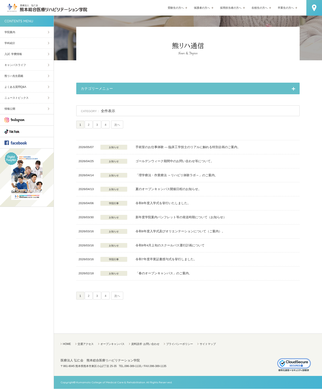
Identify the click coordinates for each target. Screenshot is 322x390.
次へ (121, 125)
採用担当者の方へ (231, 7)
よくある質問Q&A (15, 86)
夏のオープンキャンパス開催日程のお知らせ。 (168, 189)
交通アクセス (86, 345)
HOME (67, 345)
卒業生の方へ (286, 7)
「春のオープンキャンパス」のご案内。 (164, 274)
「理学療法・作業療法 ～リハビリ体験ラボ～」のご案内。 (177, 175)
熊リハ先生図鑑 (13, 76)
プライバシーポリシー (179, 345)
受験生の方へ (176, 7)
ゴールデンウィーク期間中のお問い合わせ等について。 (175, 161)
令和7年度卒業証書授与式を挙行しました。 (166, 260)
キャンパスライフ (15, 65)
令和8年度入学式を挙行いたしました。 (163, 203)
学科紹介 (9, 43)
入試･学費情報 (13, 54)
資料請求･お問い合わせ (145, 345)
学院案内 (9, 32)
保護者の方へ (202, 7)
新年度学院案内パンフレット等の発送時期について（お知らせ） (181, 218)
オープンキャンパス (112, 345)
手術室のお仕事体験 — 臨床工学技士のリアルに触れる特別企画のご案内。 (188, 147)
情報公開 (9, 108)
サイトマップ (208, 345)
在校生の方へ (260, 7)
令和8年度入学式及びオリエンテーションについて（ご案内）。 (180, 231)
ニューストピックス (16, 97)
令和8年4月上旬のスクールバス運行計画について (170, 245)
